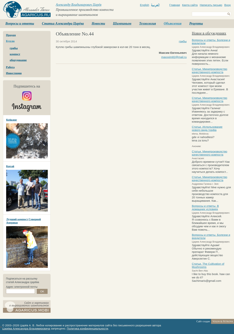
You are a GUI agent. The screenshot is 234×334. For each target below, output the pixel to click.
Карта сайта (190, 5)
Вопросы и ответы (19, 23)
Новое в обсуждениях (209, 33)
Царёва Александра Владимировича (26, 328)
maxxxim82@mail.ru (174, 57)
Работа (10, 67)
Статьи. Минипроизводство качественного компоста (209, 70)
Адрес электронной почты (22, 286)
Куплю (10, 41)
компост (15, 54)
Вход (227, 5)
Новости (98, 23)
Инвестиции (14, 73)
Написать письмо (211, 5)
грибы (14, 48)
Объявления (173, 23)
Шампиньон (122, 23)
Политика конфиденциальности (87, 328)
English (144, 5)
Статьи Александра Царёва (63, 23)
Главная (174, 5)
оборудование (18, 60)
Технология (147, 23)
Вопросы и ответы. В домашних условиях (205, 207)
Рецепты (196, 23)
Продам (11, 35)
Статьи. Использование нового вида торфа (207, 128)
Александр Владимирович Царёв (78, 5)
